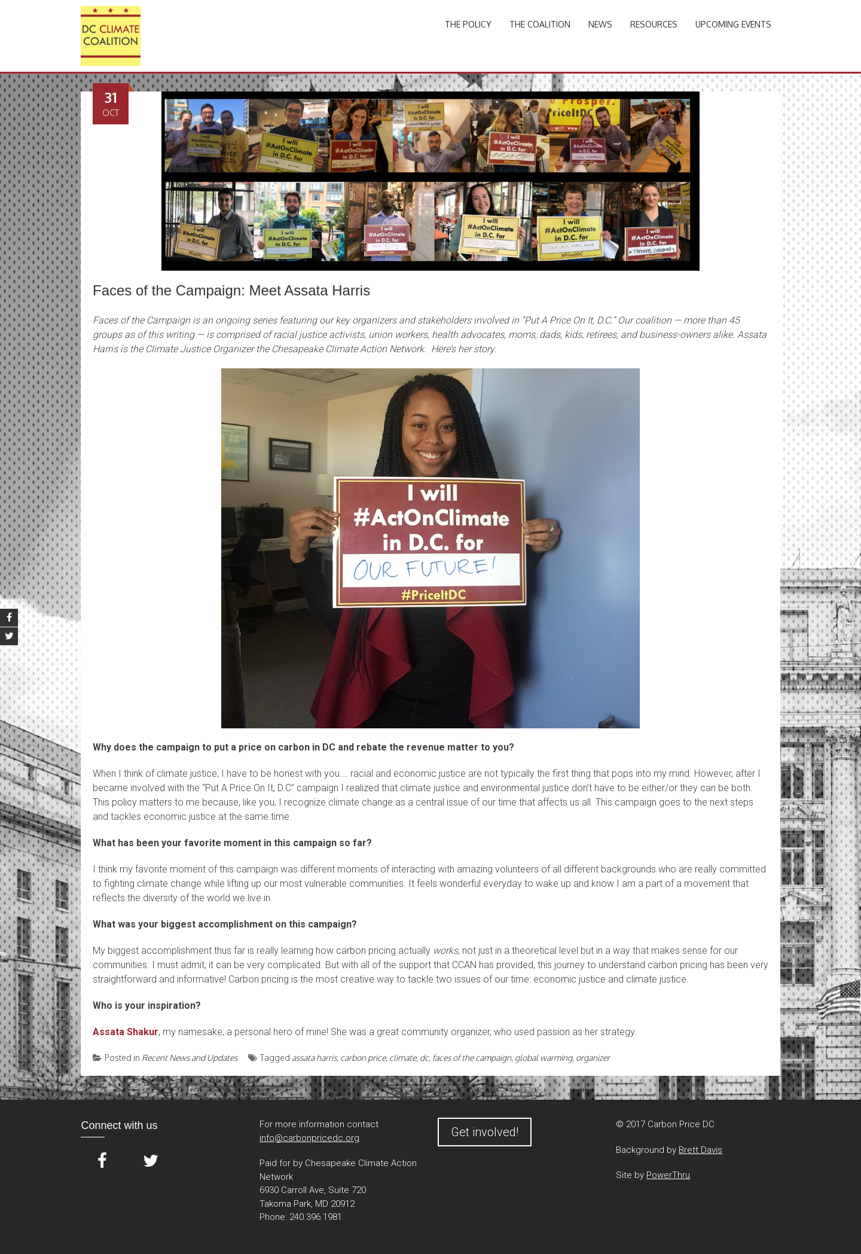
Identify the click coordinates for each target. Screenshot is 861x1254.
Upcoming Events (733, 24)
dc (424, 1057)
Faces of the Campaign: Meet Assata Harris (231, 290)
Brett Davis (700, 1150)
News (600, 24)
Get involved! (484, 1132)
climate (402, 1057)
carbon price (363, 1057)
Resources (653, 24)
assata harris (314, 1057)
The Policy (468, 24)
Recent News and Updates (189, 1057)
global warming (543, 1057)
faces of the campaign (471, 1057)
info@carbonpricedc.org (309, 1138)
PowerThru (668, 1175)
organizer (593, 1057)
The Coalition (539, 24)
